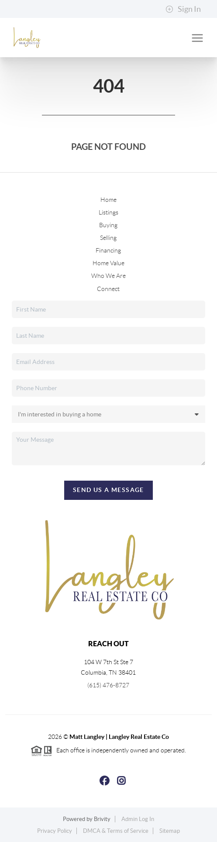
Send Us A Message (108, 489)
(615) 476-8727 (108, 685)
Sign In (183, 9)
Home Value (108, 263)
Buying (108, 225)
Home (108, 199)
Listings (108, 212)
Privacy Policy (54, 831)
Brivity (102, 819)
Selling (108, 237)
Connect (108, 288)
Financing (108, 250)
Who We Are (108, 275)
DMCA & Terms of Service (115, 831)
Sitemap (169, 831)
